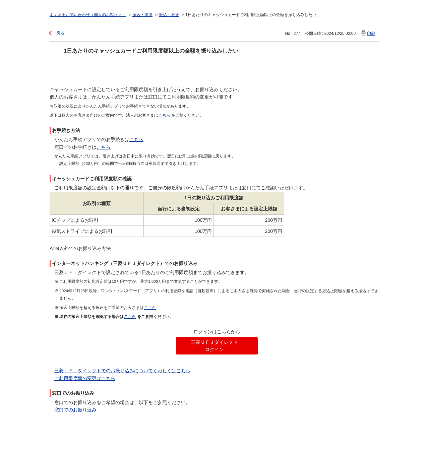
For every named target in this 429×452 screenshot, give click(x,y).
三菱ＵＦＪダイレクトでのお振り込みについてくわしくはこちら (122, 370)
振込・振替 (169, 14)
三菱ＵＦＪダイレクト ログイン (214, 345)
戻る (60, 33)
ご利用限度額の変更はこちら (84, 378)
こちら (136, 139)
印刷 (371, 33)
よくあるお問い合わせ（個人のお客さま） (88, 14)
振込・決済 (142, 14)
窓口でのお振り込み (75, 409)
